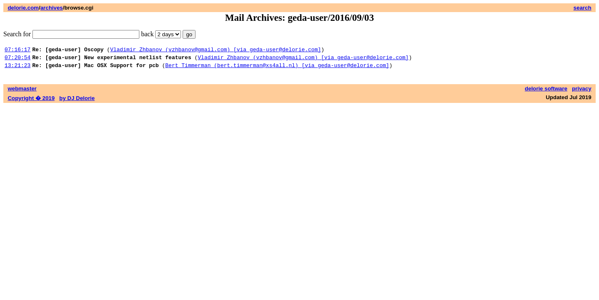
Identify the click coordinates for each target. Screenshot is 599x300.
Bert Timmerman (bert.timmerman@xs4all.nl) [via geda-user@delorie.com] (277, 68)
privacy (582, 92)
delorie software (546, 92)
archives (51, 8)
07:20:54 (17, 59)
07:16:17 (17, 50)
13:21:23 (17, 68)
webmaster (22, 92)
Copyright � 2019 (30, 102)
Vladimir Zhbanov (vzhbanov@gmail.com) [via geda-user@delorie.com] (215, 50)
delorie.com (23, 8)
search (583, 8)
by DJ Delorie (77, 102)
